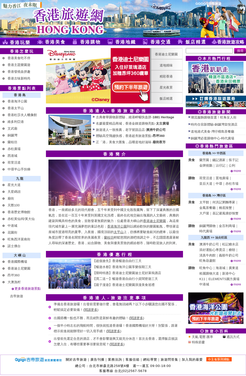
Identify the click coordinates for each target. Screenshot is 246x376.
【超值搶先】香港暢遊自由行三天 (117, 261)
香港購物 (90, 42)
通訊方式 (231, 337)
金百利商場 (227, 226)
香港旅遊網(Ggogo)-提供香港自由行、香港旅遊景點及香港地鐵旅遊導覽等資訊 (61, 19)
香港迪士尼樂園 (19, 268)
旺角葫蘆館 (207, 260)
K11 (202, 279)
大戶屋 (204, 213)
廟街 (11, 198)
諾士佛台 (14, 246)
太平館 (204, 202)
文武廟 (12, 128)
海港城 (220, 268)
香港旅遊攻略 (230, 42)
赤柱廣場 (14, 149)
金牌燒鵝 (205, 165)
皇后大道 (205, 183)
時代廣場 (205, 231)
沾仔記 (220, 165)
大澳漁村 (14, 282)
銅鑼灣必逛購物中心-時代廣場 (212, 138)
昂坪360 (14, 275)
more (237, 171)
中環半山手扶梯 (19, 169)
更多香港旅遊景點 (28, 288)
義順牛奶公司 (228, 255)
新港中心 (228, 273)
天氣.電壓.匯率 (200, 337)
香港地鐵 (125, 42)
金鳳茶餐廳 (207, 208)
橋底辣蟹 (225, 208)
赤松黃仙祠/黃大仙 (21, 219)
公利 (232, 165)
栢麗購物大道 (209, 273)
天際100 (14, 205)
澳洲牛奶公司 (209, 244)
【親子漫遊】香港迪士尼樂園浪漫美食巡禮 (124, 285)
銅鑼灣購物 (207, 226)
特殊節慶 (196, 342)
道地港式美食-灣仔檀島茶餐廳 (212, 131)
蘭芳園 (204, 160)
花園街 (12, 232)
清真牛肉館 (207, 255)
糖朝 (232, 250)
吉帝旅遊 (16, 296)
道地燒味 (166, 65)
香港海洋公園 (17, 101)
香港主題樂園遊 (19, 65)
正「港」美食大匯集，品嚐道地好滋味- (130, 142)
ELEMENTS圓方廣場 (223, 279)
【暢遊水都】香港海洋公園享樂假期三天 (122, 267)
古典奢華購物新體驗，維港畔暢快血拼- (135, 117)
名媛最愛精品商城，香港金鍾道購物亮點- (132, 123)
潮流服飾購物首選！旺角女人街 (213, 117)
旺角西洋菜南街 (19, 239)
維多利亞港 (16, 122)
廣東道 (233, 268)
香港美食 (55, 42)
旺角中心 (205, 268)
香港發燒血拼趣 (19, 71)
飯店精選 (196, 42)
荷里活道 (14, 162)
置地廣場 (222, 178)
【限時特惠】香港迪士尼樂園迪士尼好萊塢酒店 (127, 273)
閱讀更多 (90, 310)
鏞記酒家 (218, 160)
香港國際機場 (17, 262)
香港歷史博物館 (19, 212)
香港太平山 (16, 108)
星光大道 (14, 185)
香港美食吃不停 (19, 58)
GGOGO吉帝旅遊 (208, 4)
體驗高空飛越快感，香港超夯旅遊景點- (130, 136)
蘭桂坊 (12, 142)
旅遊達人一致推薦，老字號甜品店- (130, 130)
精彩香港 (166, 76)
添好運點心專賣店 (212, 250)
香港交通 (160, 42)
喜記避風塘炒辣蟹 (225, 213)
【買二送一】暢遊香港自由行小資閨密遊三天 (125, 279)
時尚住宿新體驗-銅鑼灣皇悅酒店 (214, 124)
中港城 (12, 226)
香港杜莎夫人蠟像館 (22, 115)
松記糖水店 (230, 244)
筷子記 (233, 160)
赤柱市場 (231, 183)
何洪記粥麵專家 (223, 202)
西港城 (12, 156)
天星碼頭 (14, 192)
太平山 (119, 232)
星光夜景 (166, 87)
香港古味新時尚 (19, 78)
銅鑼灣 (12, 135)
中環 (219, 183)
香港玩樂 (20, 42)
